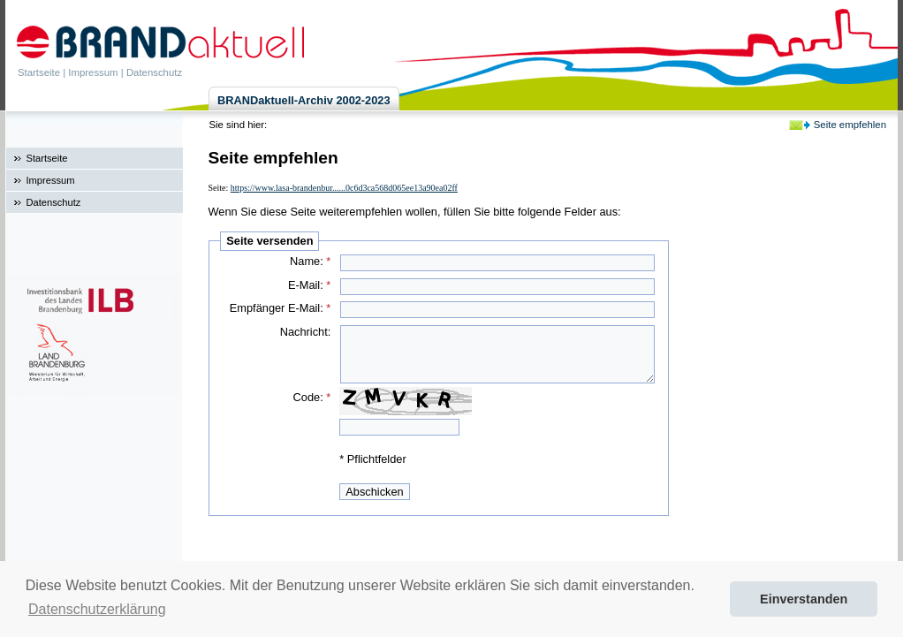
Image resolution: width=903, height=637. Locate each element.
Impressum (93, 72)
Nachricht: (305, 331)
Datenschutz (154, 72)
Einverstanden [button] (803, 599)
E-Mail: (309, 285)
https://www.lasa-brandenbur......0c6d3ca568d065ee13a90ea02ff (344, 188)
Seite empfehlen (850, 124)
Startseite (39, 72)
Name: (310, 261)
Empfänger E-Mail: (280, 308)
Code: (312, 397)
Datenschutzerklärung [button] (97, 609)
